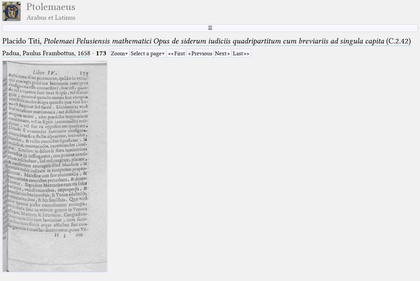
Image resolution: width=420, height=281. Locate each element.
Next (220, 53)
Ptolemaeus (51, 11)
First (179, 53)
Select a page (146, 53)
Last (238, 53)
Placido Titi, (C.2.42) (206, 41)
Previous (201, 53)
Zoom (118, 53)
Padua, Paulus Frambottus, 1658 (46, 53)
